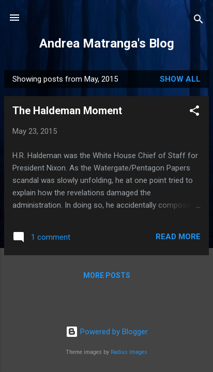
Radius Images (129, 352)
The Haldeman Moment (67, 110)
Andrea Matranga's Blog (106, 43)
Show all (180, 79)
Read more (178, 236)
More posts (106, 275)
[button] (194, 112)
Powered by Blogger (107, 331)
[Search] (198, 21)
